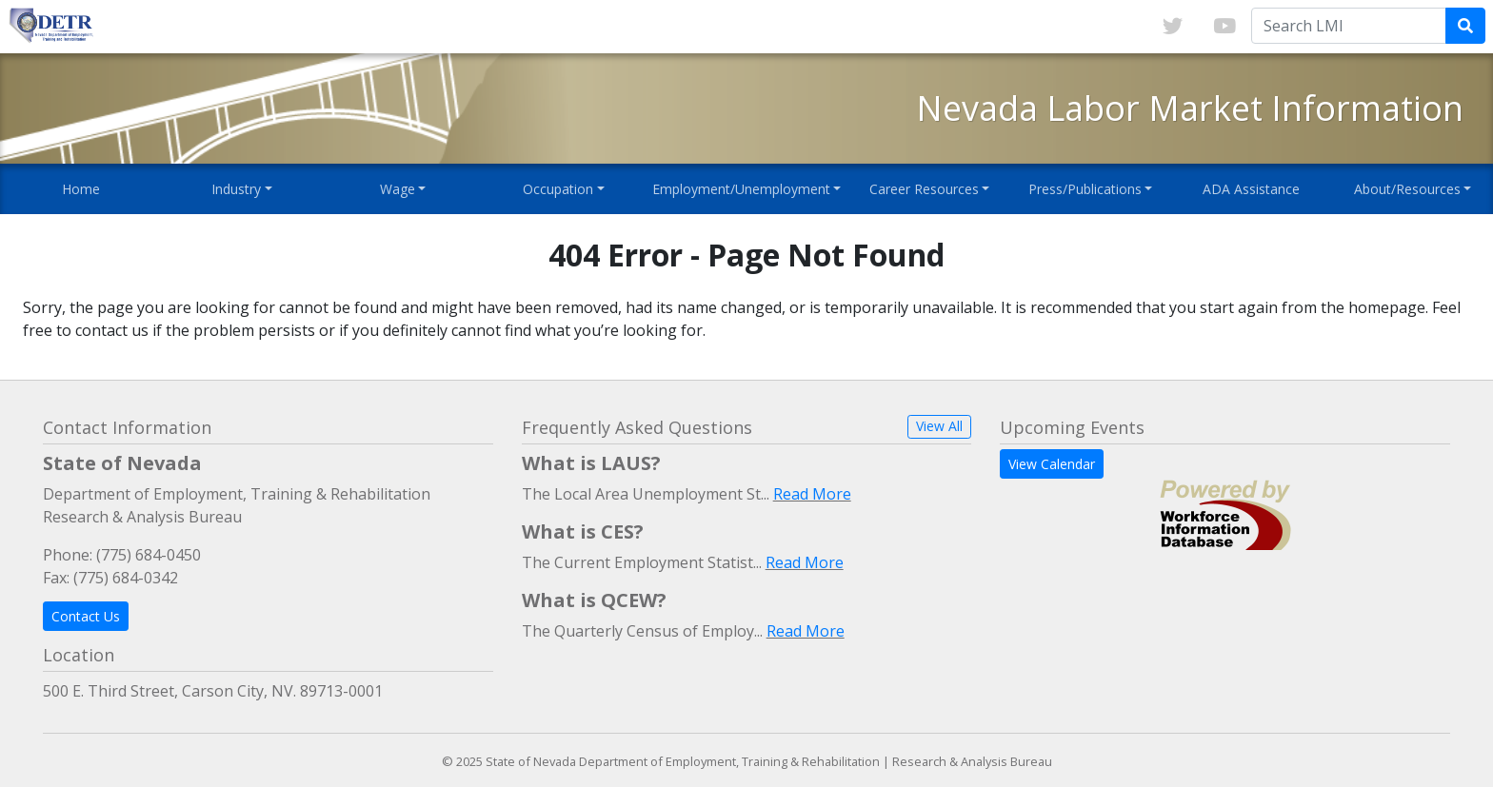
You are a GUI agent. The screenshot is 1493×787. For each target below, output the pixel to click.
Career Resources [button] (924, 189)
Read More (812, 493)
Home (81, 189)
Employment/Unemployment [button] (741, 189)
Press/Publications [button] (1085, 189)
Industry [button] (236, 189)
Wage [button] (397, 189)
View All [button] (939, 426)
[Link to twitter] (1172, 27)
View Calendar (1051, 464)
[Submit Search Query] (1465, 26)
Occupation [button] (558, 189)
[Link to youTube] (1224, 27)
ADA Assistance (1251, 189)
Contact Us (85, 616)
